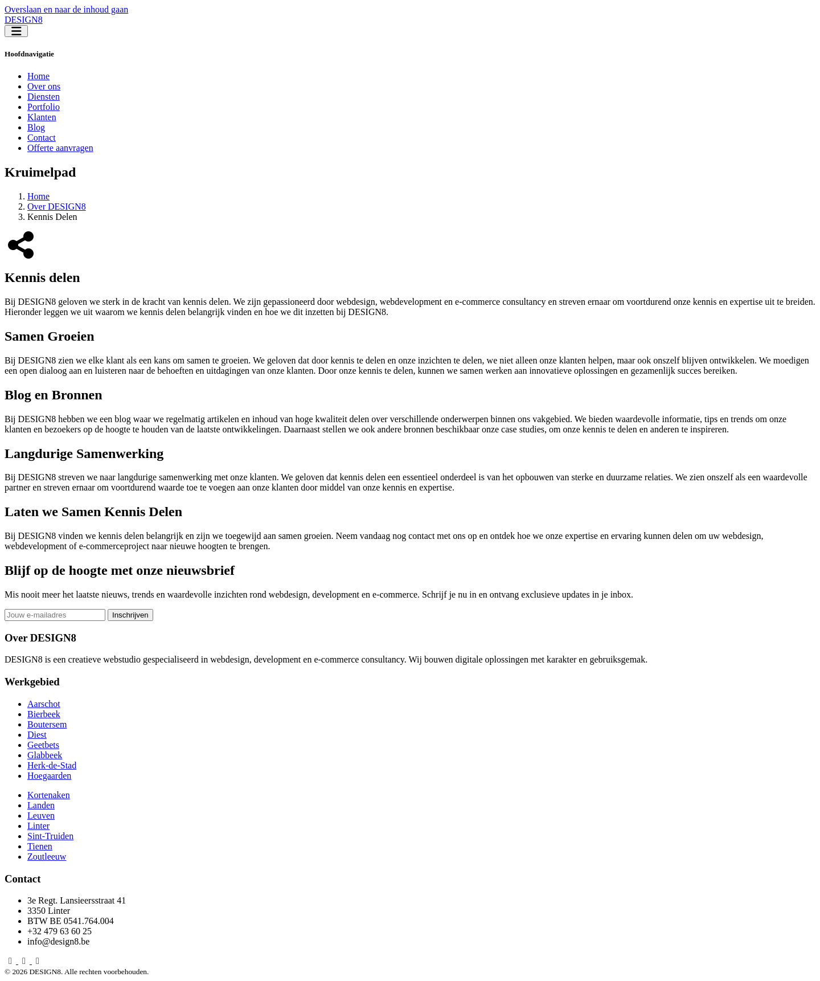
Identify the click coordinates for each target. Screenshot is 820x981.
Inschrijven (130, 615)
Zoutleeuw (46, 856)
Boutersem (47, 724)
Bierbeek (43, 714)
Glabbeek (44, 755)
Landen (41, 805)
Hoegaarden (49, 775)
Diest (37, 734)
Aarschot (43, 704)
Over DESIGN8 (56, 206)
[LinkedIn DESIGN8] (25, 961)
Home (38, 76)
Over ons (43, 86)
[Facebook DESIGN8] (11, 961)
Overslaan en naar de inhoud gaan (66, 9)
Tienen (39, 846)
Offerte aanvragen (60, 148)
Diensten (43, 96)
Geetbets (43, 745)
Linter (38, 826)
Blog (36, 127)
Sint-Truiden (50, 836)
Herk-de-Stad (51, 765)
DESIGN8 (24, 19)
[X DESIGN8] (37, 961)
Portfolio (43, 107)
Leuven (41, 815)
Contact (41, 137)
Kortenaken (48, 795)
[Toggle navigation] (16, 31)
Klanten (41, 117)
